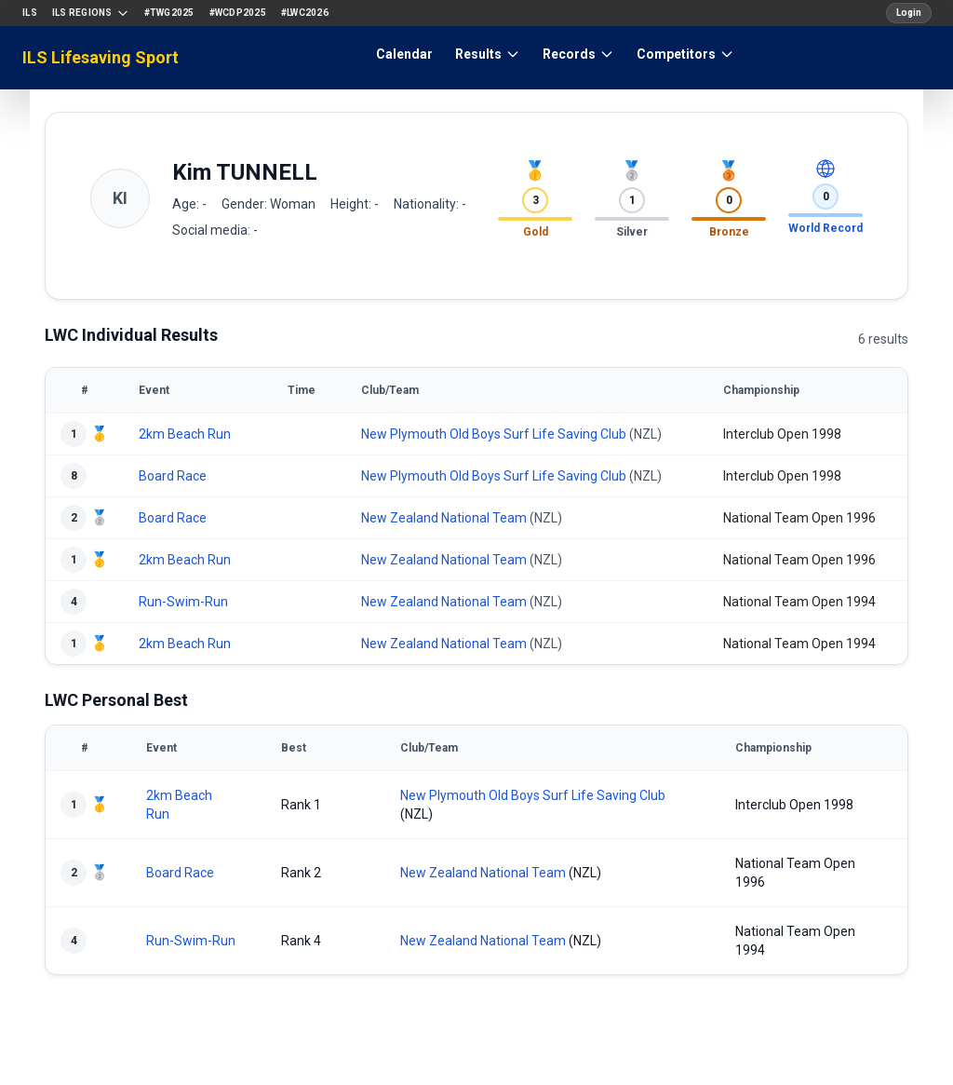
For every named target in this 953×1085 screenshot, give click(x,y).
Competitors (685, 54)
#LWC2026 (305, 12)
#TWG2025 (169, 12)
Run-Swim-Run (183, 601)
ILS (29, 12)
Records (578, 54)
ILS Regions (90, 13)
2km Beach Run (185, 434)
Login (908, 12)
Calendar (404, 54)
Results (487, 54)
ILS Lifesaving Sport (100, 57)
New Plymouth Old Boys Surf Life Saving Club (493, 434)
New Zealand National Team (444, 517)
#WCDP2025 (237, 12)
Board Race (173, 475)
